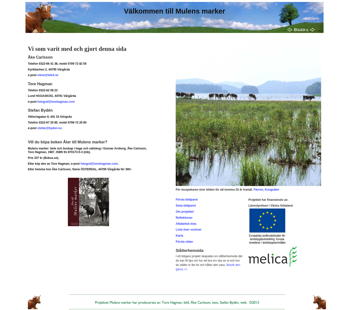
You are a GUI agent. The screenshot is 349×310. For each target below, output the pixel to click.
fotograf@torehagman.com (56, 101)
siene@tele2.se (47, 75)
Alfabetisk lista (186, 223)
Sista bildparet (186, 205)
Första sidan (184, 241)
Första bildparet (187, 199)
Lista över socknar (188, 229)
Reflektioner (184, 217)
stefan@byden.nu (49, 128)
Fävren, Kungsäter (266, 189)
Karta (179, 235)
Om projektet (185, 211)
